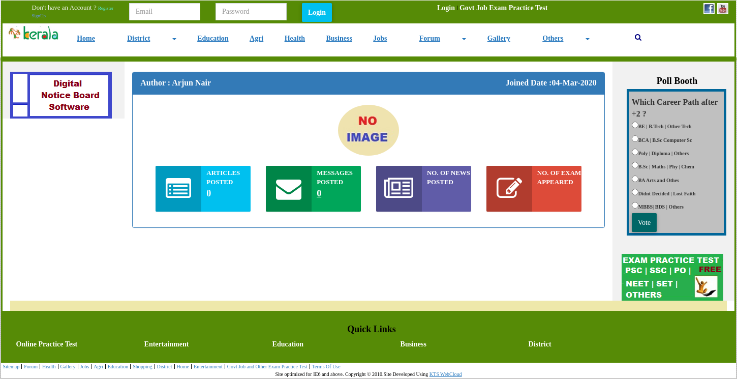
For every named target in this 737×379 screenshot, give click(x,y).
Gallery (498, 38)
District (138, 38)
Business (339, 38)
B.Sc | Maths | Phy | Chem (666, 166)
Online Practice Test (47, 344)
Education (212, 38)
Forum (429, 38)
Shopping (141, 367)
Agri (256, 38)
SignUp (39, 15)
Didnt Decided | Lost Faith (667, 193)
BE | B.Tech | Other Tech (665, 126)
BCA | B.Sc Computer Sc (665, 140)
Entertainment (166, 344)
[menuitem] (446, 8)
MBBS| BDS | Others (661, 207)
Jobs (380, 38)
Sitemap (11, 366)
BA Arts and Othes (658, 180)
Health (295, 38)
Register (105, 8)
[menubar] (492, 8)
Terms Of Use (325, 367)
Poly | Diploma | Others (663, 153)
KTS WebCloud (445, 374)
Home (86, 38)
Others (552, 38)
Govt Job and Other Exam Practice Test (266, 367)
